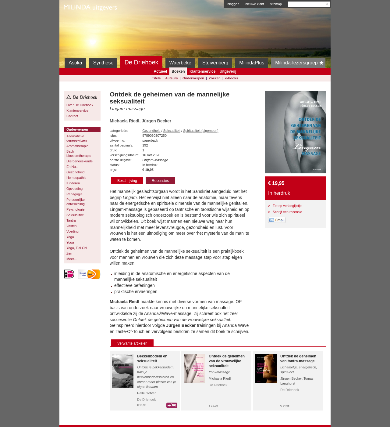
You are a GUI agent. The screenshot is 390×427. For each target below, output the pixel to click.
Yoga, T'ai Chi (76, 248)
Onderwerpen (193, 78)
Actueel (160, 71)
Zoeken (215, 78)
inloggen (233, 4)
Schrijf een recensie (287, 211)
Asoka (75, 62)
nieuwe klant (254, 4)
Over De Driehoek (79, 105)
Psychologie (75, 209)
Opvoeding (74, 188)
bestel (171, 405)
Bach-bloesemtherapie (78, 153)
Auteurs (171, 78)
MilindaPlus (251, 62)
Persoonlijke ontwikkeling (75, 202)
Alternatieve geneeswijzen (76, 138)
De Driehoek (141, 62)
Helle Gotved (147, 393)
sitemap (276, 4)
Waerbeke (180, 62)
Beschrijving (127, 181)
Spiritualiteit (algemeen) (200, 130)
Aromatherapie (77, 146)
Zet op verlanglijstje (287, 205)
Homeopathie (76, 177)
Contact (72, 116)
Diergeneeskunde (79, 161)
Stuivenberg (215, 62)
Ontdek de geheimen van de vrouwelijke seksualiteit (227, 361)
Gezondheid (75, 172)
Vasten (71, 226)
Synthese (103, 62)
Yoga (70, 237)
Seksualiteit (74, 215)
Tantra (71, 220)
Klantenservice (202, 71)
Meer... (71, 259)
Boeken (178, 71)
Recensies (160, 181)
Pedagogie (74, 194)
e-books (231, 78)
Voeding (72, 231)
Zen (69, 253)
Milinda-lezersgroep (300, 63)
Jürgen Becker (156, 120)
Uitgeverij (228, 71)
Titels (156, 78)
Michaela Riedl (124, 120)
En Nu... (72, 166)
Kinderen (73, 183)
